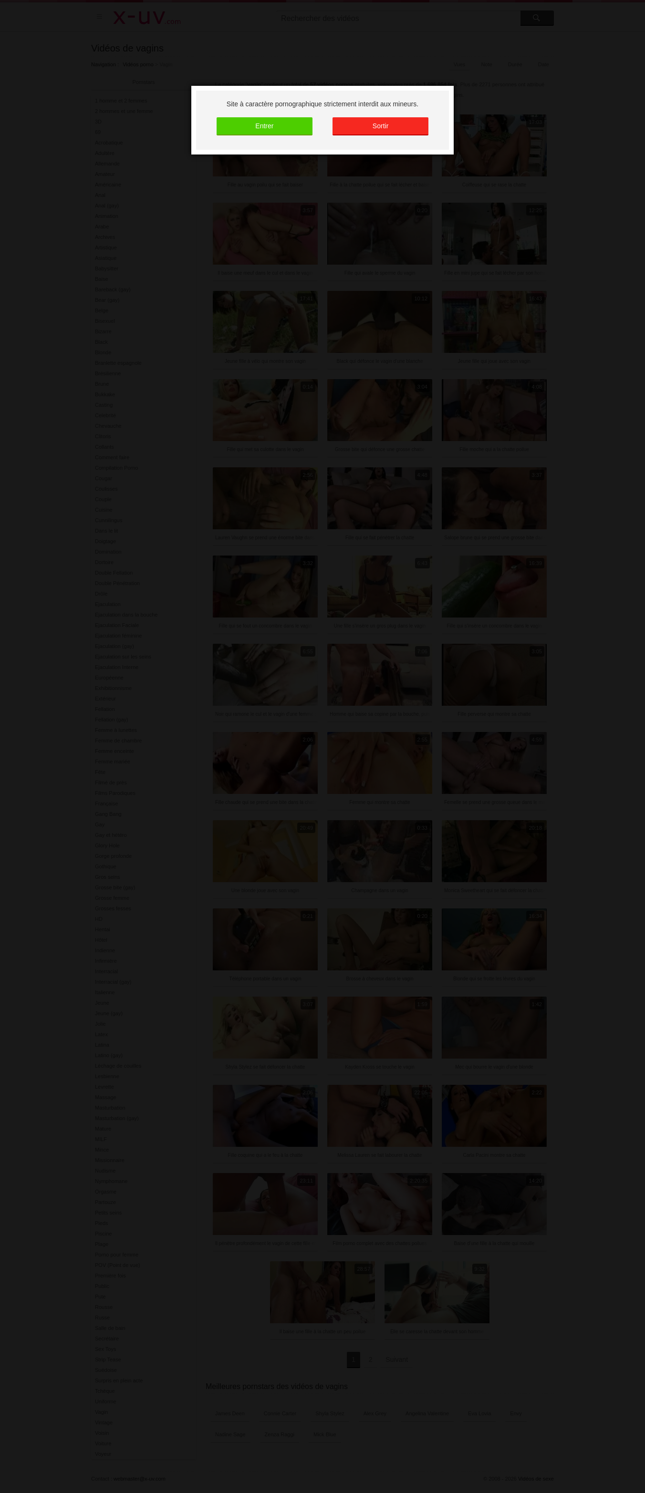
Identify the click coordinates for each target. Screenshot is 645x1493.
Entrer (264, 126)
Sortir (380, 126)
